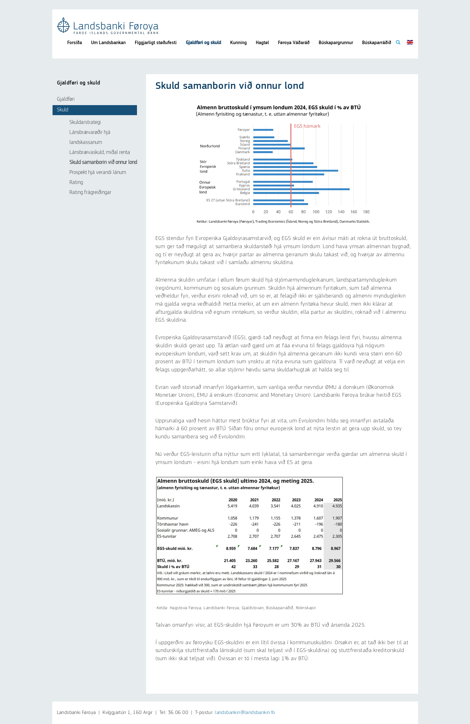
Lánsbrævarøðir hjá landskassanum (89, 137)
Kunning (238, 42)
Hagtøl (262, 42)
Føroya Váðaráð (294, 42)
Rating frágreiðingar (90, 192)
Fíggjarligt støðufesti (156, 42)
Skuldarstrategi (85, 122)
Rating (76, 182)
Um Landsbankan (108, 42)
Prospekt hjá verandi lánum (97, 172)
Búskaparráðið (376, 42)
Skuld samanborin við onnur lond (103, 162)
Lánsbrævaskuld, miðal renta (99, 152)
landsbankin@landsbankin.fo (245, 712)
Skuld (62, 110)
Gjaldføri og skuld (203, 42)
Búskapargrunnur (336, 42)
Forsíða (74, 42)
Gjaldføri (66, 99)
